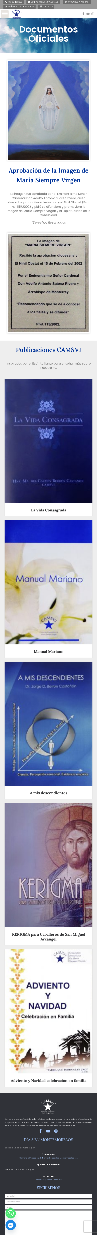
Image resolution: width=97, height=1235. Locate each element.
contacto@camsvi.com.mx (43, 2)
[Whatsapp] (11, 1213)
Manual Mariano (48, 650)
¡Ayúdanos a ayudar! (77, 2)
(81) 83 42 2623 (13, 2)
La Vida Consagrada (48, 510)
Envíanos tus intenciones (19, 6)
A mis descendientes (48, 791)
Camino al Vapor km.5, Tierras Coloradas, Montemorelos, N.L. (48, 1158)
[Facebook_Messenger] (11, 1225)
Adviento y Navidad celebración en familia (48, 1077)
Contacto (46, 6)
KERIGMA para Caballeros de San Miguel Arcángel (48, 934)
